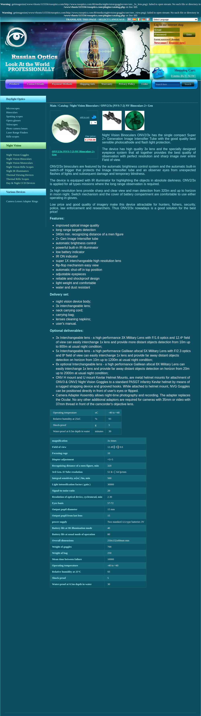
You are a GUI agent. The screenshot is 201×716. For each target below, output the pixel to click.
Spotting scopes (14, 116)
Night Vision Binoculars (19, 158)
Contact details (35, 83)
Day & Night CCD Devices (20, 182)
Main (53, 105)
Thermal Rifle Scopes (17, 178)
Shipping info (87, 83)
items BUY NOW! (183, 75)
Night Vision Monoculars (19, 162)
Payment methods (62, 83)
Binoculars (11, 112)
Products (14, 83)
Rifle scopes (12, 136)
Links (145, 83)
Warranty (106, 83)
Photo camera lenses (17, 128)
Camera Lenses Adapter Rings (22, 201)
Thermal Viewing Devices (20, 174)
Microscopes (12, 108)
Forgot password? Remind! (167, 39)
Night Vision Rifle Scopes (20, 166)
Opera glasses (13, 120)
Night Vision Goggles (17, 154)
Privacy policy (127, 83)
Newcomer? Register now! (170, 42)
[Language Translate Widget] (175, 19)
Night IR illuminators (17, 170)
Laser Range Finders (17, 132)
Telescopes (12, 124)
